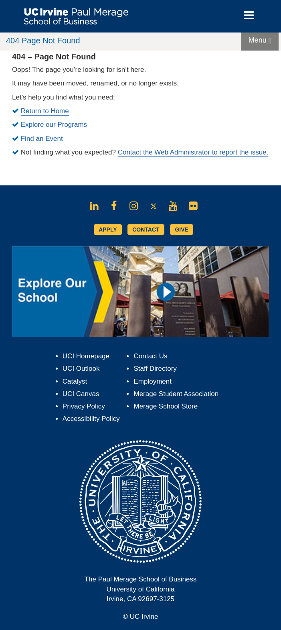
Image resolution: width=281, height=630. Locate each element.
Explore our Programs (54, 124)
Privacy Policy (84, 406)
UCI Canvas (81, 394)
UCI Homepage (86, 356)
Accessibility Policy (91, 419)
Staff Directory (154, 368)
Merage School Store (165, 406)
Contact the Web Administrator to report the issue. (193, 152)
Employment (152, 381)
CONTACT (145, 229)
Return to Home (45, 111)
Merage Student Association (175, 394)
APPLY (108, 229)
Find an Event (42, 138)
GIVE (181, 229)
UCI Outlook (81, 368)
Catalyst (75, 381)
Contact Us (150, 356)
